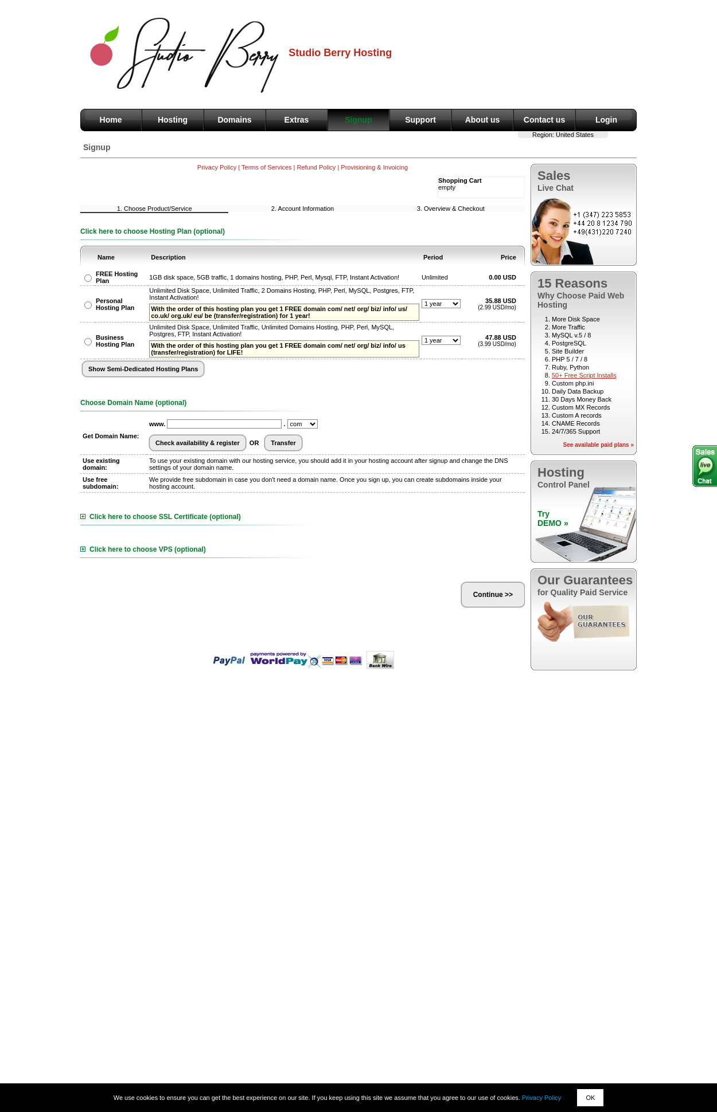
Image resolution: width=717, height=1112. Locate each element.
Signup (358, 119)
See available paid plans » (598, 445)
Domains (234, 119)
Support (420, 119)
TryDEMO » (552, 518)
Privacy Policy (541, 1097)
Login (606, 119)
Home (111, 119)
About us (482, 119)
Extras (297, 119)
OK (590, 1097)
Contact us (544, 119)
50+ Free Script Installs (584, 375)
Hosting (173, 119)
